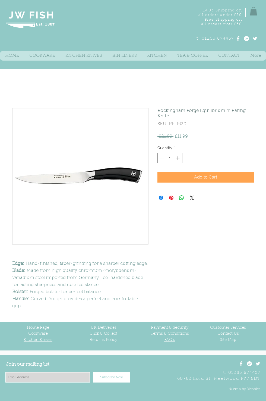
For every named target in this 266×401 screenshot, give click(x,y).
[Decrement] (161, 158)
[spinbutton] (170, 158)
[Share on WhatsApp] (181, 198)
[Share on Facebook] (161, 198)
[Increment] (178, 158)
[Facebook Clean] (238, 38)
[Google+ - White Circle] (246, 38)
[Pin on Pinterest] (171, 198)
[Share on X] (192, 198)
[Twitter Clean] (254, 38)
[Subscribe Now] (111, 377)
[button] (253, 11)
